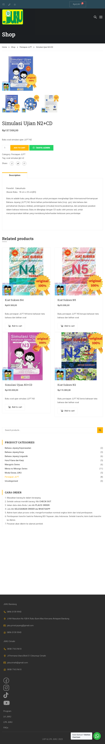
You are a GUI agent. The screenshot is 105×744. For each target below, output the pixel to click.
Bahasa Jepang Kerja (14, 452)
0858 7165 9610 (12, 649)
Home (4, 47)
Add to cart (19, 148)
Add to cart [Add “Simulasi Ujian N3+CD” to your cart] (17, 407)
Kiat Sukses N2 (67, 384)
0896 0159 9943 (12, 612)
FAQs (5, 727)
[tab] (14, 175)
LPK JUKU (7, 722)
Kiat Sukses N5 (67, 300)
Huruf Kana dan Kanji (14, 460)
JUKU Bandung (10, 604)
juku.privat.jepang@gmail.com (18, 625)
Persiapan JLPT (26, 47)
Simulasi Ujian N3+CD (18, 384)
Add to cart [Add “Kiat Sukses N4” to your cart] (17, 326)
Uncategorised (11, 481)
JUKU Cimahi (9, 641)
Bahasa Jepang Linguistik (16, 456)
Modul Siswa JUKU (13, 473)
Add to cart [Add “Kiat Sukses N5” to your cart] (69, 326)
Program (7, 711)
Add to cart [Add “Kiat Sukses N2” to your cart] (69, 411)
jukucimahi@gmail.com (15, 662)
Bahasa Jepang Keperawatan (18, 448)
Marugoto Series (12, 464)
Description (14, 175)
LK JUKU (7, 716)
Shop (13, 47)
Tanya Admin (43, 148)
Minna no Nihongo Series (16, 468)
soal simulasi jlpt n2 (15, 158)
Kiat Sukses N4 (14, 300)
